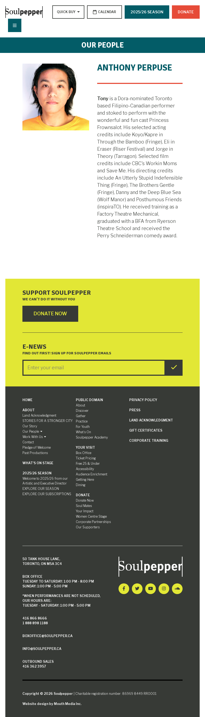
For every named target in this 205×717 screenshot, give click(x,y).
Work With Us (34, 437)
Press (134, 410)
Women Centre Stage (91, 516)
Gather (81, 416)
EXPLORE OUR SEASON (40, 489)
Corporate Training (148, 441)
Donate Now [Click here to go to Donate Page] (50, 313)
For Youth (83, 427)
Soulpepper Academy (92, 437)
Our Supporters (88, 527)
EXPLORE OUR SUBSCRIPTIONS (46, 494)
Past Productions (35, 453)
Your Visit (85, 447)
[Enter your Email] (93, 368)
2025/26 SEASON (147, 12)
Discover (82, 411)
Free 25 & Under (88, 464)
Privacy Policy (143, 400)
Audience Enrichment (91, 474)
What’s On (83, 432)
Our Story (29, 426)
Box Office (83, 453)
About (28, 410)
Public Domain (89, 400)
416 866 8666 (34, 618)
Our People (32, 431)
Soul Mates (84, 506)
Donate (186, 12)
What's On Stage (37, 463)
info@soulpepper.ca (41, 649)
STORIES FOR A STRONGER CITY (47, 421)
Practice (82, 421)
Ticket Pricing (86, 458)
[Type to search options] (67, 12)
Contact (28, 442)
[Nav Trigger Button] (14, 25)
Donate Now (85, 500)
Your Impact (84, 511)
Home (27, 400)
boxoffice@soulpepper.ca (47, 636)
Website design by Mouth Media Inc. (51, 704)
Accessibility (85, 469)
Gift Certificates (145, 430)
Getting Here (85, 480)
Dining (80, 485)
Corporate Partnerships (93, 522)
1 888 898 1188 (35, 623)
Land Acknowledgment (39, 415)
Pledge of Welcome (36, 447)
